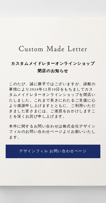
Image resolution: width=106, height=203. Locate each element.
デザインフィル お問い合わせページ (52, 151)
